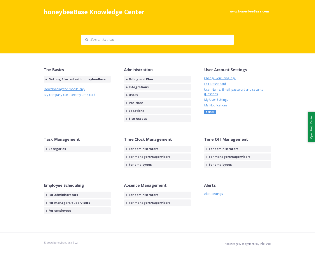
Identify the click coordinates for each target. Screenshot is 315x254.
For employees (139, 164)
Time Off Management (226, 139)
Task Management (62, 139)
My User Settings (216, 99)
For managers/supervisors (148, 157)
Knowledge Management (240, 244)
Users (132, 95)
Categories (56, 149)
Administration (138, 69)
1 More (210, 112)
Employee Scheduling (64, 185)
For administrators (142, 149)
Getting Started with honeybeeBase (76, 79)
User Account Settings (225, 69)
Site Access (136, 118)
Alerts (209, 185)
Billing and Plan (139, 79)
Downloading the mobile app (64, 89)
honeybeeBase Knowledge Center (94, 12)
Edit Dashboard (215, 84)
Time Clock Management (148, 139)
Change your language (220, 78)
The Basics (54, 69)
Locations (135, 111)
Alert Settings (213, 194)
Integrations (137, 87)
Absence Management (145, 185)
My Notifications (216, 105)
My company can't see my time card (69, 95)
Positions (135, 103)
